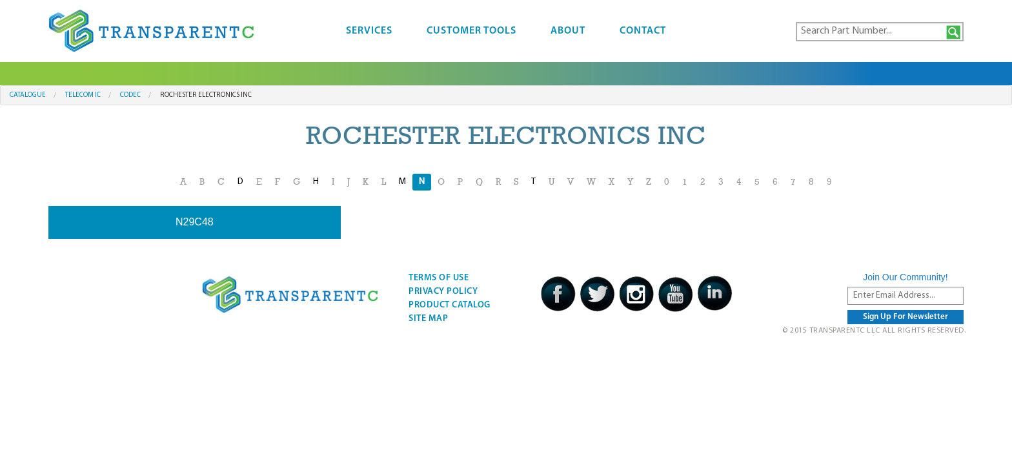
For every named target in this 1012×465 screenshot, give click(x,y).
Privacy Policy (443, 291)
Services (369, 31)
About (568, 31)
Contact (643, 31)
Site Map (428, 319)
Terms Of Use (439, 278)
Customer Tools (471, 31)
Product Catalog (450, 305)
